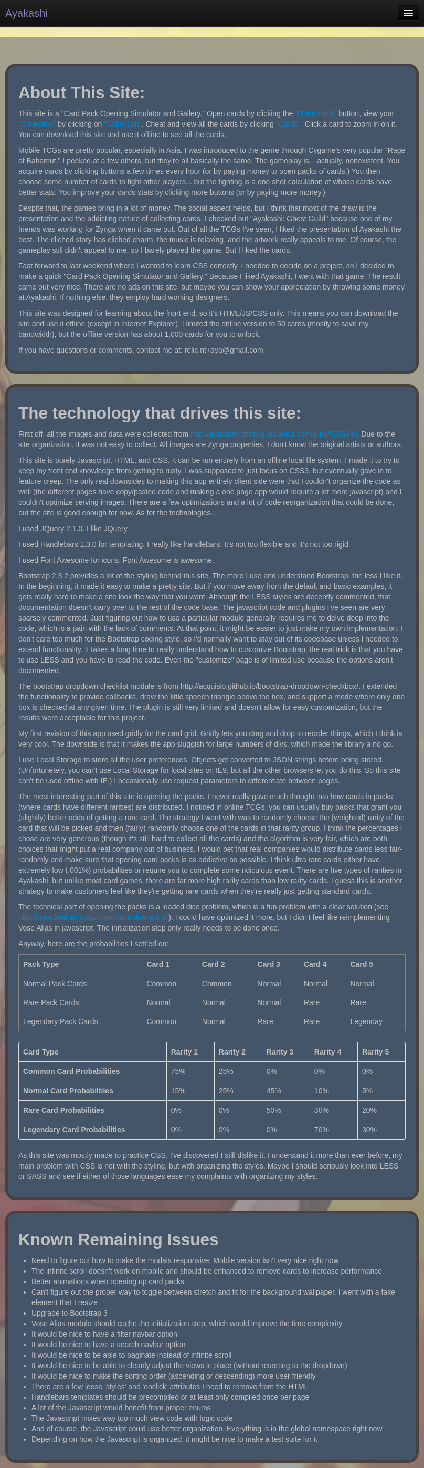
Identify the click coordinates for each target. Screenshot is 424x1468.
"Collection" (37, 124)
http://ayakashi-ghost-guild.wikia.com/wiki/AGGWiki (273, 434)
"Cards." (289, 124)
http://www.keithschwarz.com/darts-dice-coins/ (93, 917)
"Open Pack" (315, 113)
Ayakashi (26, 13)
